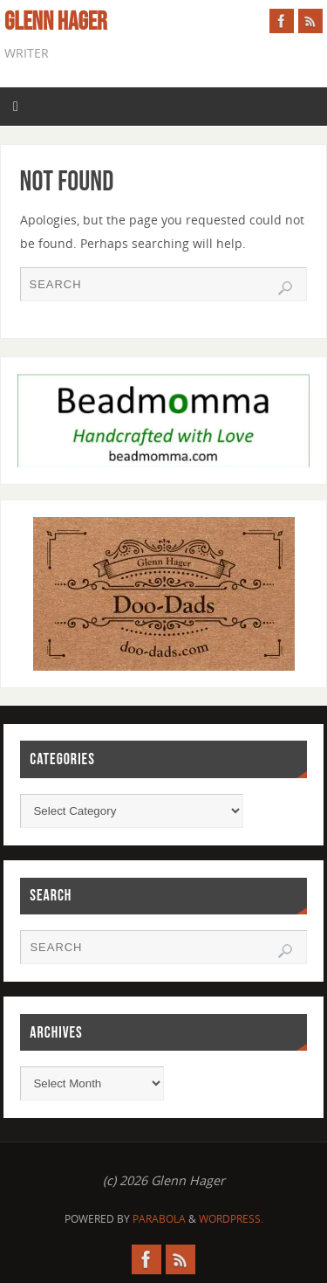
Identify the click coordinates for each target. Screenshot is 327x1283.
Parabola (159, 1218)
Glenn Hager (55, 23)
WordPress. (231, 1218)
